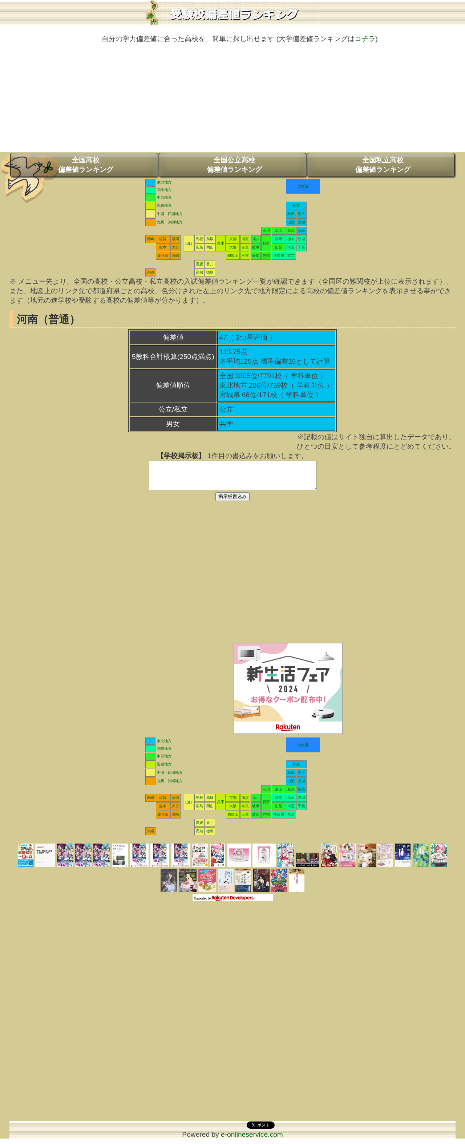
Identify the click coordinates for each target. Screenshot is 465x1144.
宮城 (301, 222)
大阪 (232, 247)
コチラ (365, 39)
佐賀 (162, 239)
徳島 (210, 272)
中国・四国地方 (169, 214)
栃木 (291, 239)
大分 (175, 247)
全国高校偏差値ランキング (85, 164)
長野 (266, 243)
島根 (199, 239)
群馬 (278, 239)
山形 (291, 222)
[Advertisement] (232, 101)
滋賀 (245, 239)
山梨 (278, 247)
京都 (232, 239)
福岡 (175, 239)
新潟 (291, 231)
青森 (296, 205)
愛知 (255, 256)
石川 (266, 231)
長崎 (150, 239)
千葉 (301, 247)
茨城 (301, 239)
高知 (199, 272)
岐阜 (255, 247)
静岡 (266, 256)
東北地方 (164, 182)
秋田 (291, 214)
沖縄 (150, 272)
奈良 (245, 247)
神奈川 (278, 256)
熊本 (162, 247)
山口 (189, 243)
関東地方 (164, 190)
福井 (255, 239)
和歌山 (232, 256)
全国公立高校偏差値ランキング (234, 164)
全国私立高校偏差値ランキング (383, 164)
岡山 (210, 247)
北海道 (303, 186)
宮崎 (175, 256)
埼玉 (291, 247)
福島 (301, 231)
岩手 (301, 214)
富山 (278, 231)
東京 (291, 256)
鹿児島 (162, 256)
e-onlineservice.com (252, 1140)
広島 (199, 247)
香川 (210, 264)
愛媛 (199, 264)
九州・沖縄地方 (169, 222)
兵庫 (220, 243)
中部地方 (164, 197)
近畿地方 (164, 205)
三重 (245, 256)
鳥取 (210, 239)
